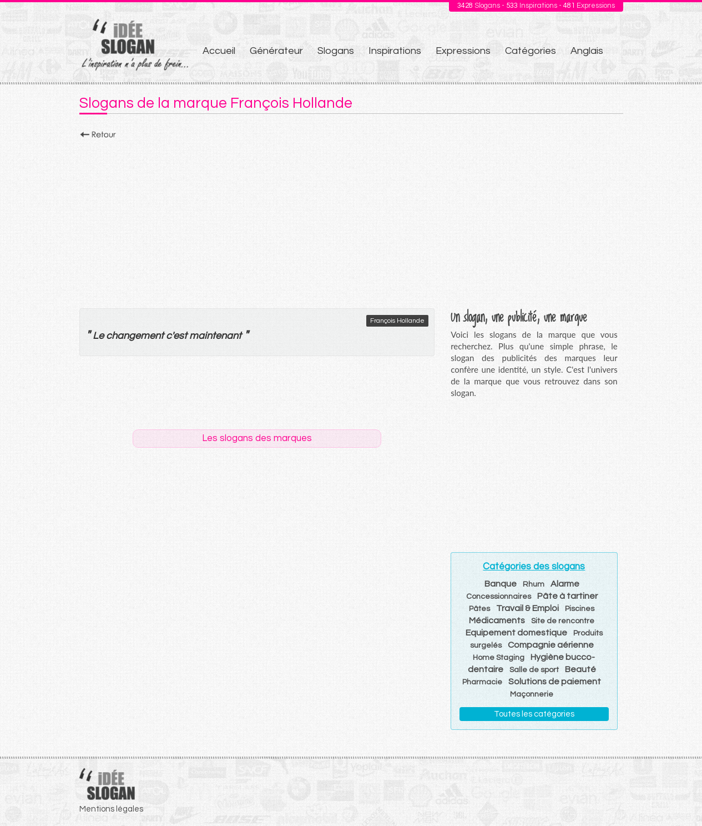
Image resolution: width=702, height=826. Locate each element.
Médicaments (497, 620)
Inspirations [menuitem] (394, 51)
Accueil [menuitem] (219, 51)
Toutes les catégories (534, 714)
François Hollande (397, 320)
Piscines (579, 609)
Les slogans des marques (257, 438)
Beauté (580, 669)
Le (98, 336)
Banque (500, 583)
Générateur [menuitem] (276, 51)
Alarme (565, 583)
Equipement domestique (516, 632)
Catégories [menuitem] (530, 51)
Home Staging (498, 658)
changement (135, 336)
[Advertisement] (351, 220)
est (180, 336)
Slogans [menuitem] (335, 51)
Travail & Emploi (527, 608)
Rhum (533, 584)
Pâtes (479, 609)
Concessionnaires (498, 596)
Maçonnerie (531, 694)
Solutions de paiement (554, 681)
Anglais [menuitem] (586, 51)
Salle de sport (534, 670)
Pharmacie (482, 682)
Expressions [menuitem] (463, 51)
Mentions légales (111, 809)
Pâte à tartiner (567, 596)
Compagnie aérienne (551, 644)
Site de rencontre (562, 621)
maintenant (215, 336)
